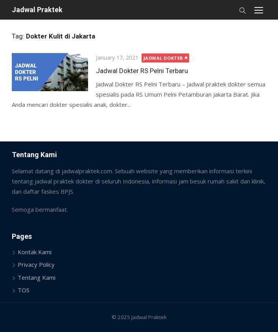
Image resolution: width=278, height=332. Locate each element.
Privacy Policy (36, 264)
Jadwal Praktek (37, 10)
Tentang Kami (36, 277)
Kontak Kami (35, 252)
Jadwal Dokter (163, 58)
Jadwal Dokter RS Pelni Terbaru (142, 71)
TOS (23, 290)
